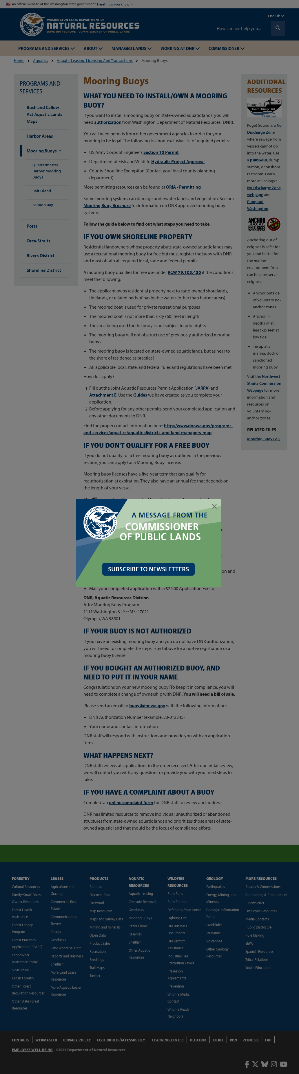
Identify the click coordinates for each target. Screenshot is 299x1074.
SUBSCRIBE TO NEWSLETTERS (149, 569)
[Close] (215, 506)
